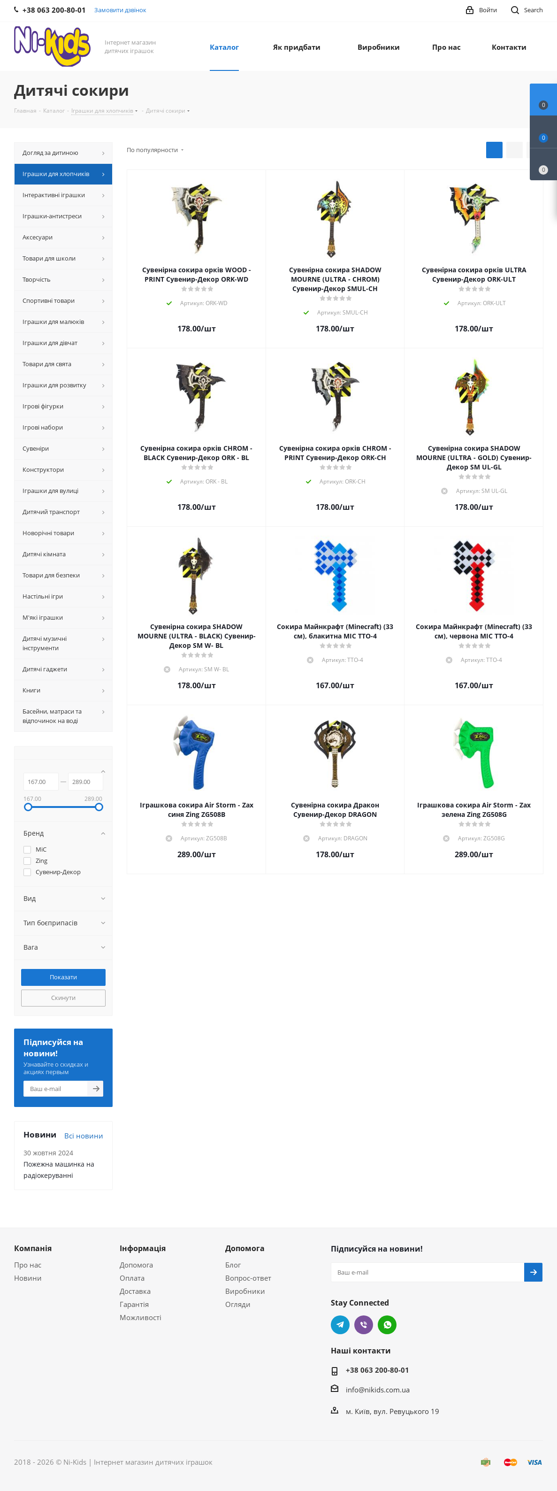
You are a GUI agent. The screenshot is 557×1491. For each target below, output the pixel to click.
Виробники (245, 1291)
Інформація (143, 1248)
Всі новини (83, 1135)
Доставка (135, 1291)
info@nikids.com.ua (378, 1389)
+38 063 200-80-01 (377, 1370)
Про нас (27, 1264)
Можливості (140, 1317)
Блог (233, 1264)
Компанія (33, 1248)
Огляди (238, 1304)
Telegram (340, 1324)
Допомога (136, 1264)
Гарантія (134, 1304)
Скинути (63, 997)
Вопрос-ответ (248, 1278)
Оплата (132, 1278)
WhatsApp (387, 1324)
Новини (28, 1278)
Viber (363, 1324)
